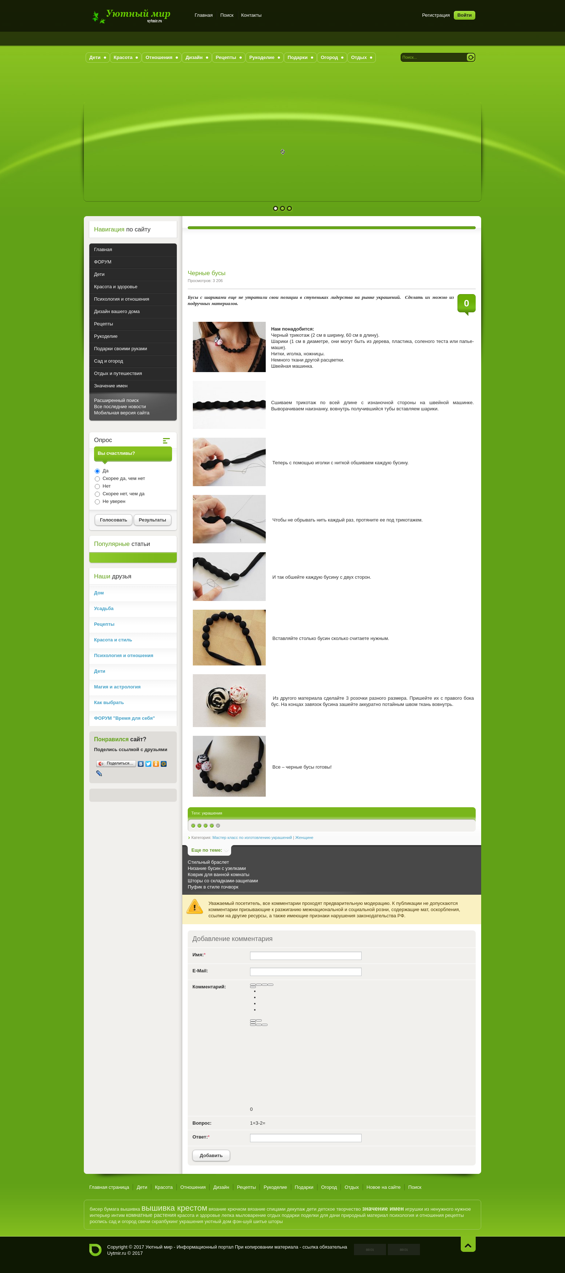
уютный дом (217, 1221)
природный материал (364, 1215)
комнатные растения (151, 1215)
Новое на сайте (384, 1187)
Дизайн (221, 1187)
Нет (106, 486)
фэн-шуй (242, 1221)
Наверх (468, 1244)
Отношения (193, 1187)
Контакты (251, 15)
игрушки (414, 1209)
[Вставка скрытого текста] (253, 1025)
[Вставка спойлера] (265, 1025)
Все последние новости (120, 406)
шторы (275, 1221)
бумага (111, 1209)
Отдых (351, 1187)
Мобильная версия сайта (121, 412)
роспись (99, 1221)
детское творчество (339, 1209)
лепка (228, 1215)
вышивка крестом (174, 1208)
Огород (329, 1187)
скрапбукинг (165, 1221)
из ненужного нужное (447, 1209)
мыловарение (250, 1215)
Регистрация (436, 15)
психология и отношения (416, 1215)
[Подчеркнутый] (265, 985)
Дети (142, 1187)
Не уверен (113, 501)
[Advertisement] (282, 86)
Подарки (304, 1187)
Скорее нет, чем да (122, 493)
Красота (164, 1187)
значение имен (383, 1209)
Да (105, 470)
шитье (260, 1221)
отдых (273, 1215)
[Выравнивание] (253, 987)
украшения (212, 813)
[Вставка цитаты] (259, 1025)
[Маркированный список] (259, 1020)
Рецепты (246, 1187)
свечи (144, 1221)
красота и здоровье (199, 1215)
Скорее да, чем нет (123, 478)
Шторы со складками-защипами (223, 880)
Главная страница (109, 1187)
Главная (204, 15)
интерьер (100, 1215)
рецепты (454, 1215)
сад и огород (122, 1221)
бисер (96, 1209)
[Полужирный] (253, 985)
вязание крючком (227, 1209)
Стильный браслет (208, 862)
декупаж (296, 1209)
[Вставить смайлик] (253, 1023)
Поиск (226, 15)
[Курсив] (259, 985)
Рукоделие (275, 1187)
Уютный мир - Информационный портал (137, 16)
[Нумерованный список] (253, 1020)
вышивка (130, 1209)
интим (118, 1215)
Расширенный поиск (116, 400)
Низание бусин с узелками (217, 868)
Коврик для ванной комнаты (218, 874)
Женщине (304, 837)
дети (312, 1209)
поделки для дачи (320, 1215)
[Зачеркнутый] (270, 985)
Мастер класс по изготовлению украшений (252, 837)
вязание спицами (266, 1209)
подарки (291, 1215)
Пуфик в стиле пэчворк (213, 887)
